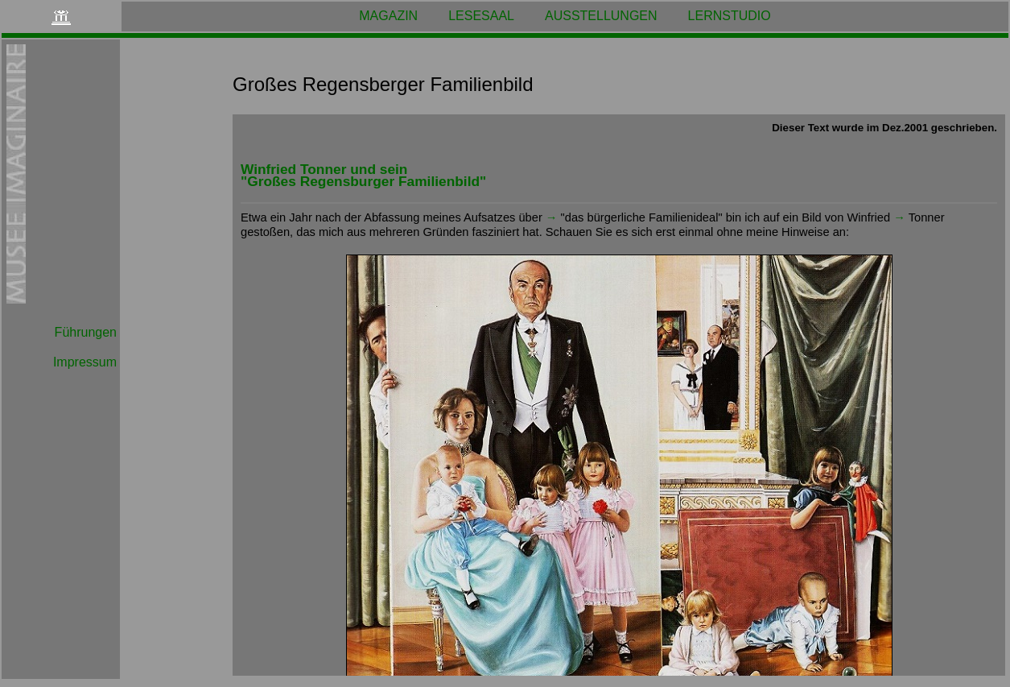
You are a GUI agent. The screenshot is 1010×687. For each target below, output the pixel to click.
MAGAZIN (388, 16)
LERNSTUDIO (729, 16)
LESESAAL (481, 16)
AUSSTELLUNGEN (601, 16)
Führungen (86, 332)
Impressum (85, 362)
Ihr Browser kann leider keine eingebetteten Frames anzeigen (619, 395)
